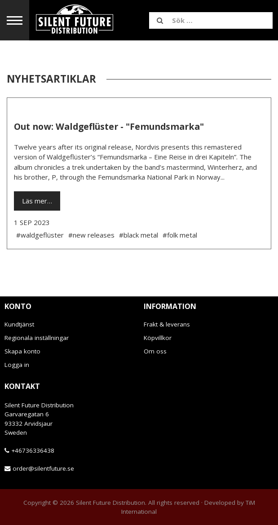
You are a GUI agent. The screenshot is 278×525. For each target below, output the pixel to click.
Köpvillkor (158, 338)
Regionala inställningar (36, 338)
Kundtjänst (19, 324)
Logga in (16, 365)
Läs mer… (37, 200)
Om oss (155, 351)
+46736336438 (32, 450)
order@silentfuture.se (43, 468)
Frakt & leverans (167, 324)
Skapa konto (22, 351)
